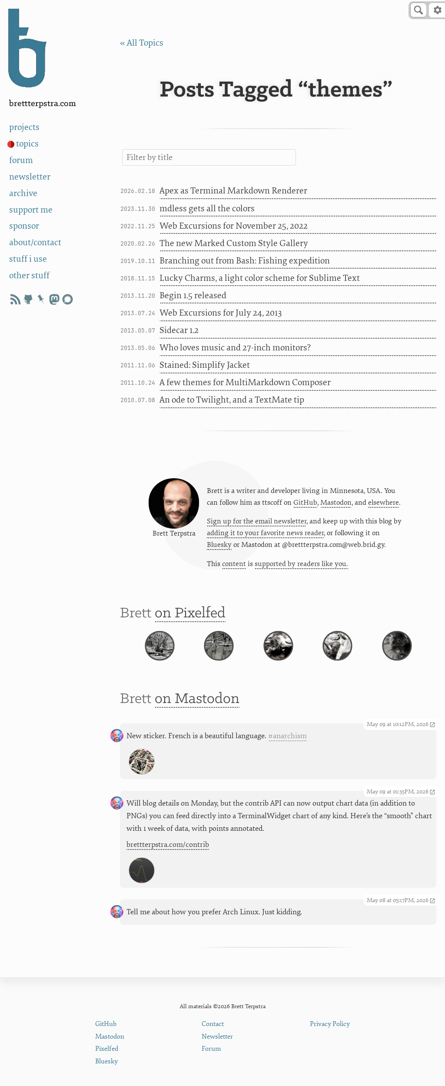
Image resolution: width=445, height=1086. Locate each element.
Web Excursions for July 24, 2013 (220, 312)
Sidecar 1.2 (179, 330)
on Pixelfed (190, 617)
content (234, 566)
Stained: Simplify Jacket (204, 365)
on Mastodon (197, 717)
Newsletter (217, 1037)
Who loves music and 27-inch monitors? (235, 347)
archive (23, 193)
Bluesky (219, 547)
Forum (211, 1049)
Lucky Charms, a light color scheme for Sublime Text (259, 278)
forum (21, 160)
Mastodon (336, 504)
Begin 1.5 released (192, 295)
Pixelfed (106, 1049)
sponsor (24, 225)
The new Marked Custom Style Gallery (233, 243)
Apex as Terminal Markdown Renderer (233, 190)
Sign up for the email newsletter (256, 523)
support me (31, 209)
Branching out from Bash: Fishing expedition (244, 260)
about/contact (35, 242)
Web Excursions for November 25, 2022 (233, 225)
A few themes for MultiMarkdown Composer (245, 382)
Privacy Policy (330, 1024)
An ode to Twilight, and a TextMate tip (231, 399)
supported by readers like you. (301, 566)
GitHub (305, 504)
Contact (213, 1024)
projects (24, 127)
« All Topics (141, 42)
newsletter (29, 176)
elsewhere (383, 504)
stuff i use (28, 258)
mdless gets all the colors (207, 208)
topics (27, 143)
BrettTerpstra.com (42, 103)
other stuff (29, 275)
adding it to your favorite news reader (265, 535)
